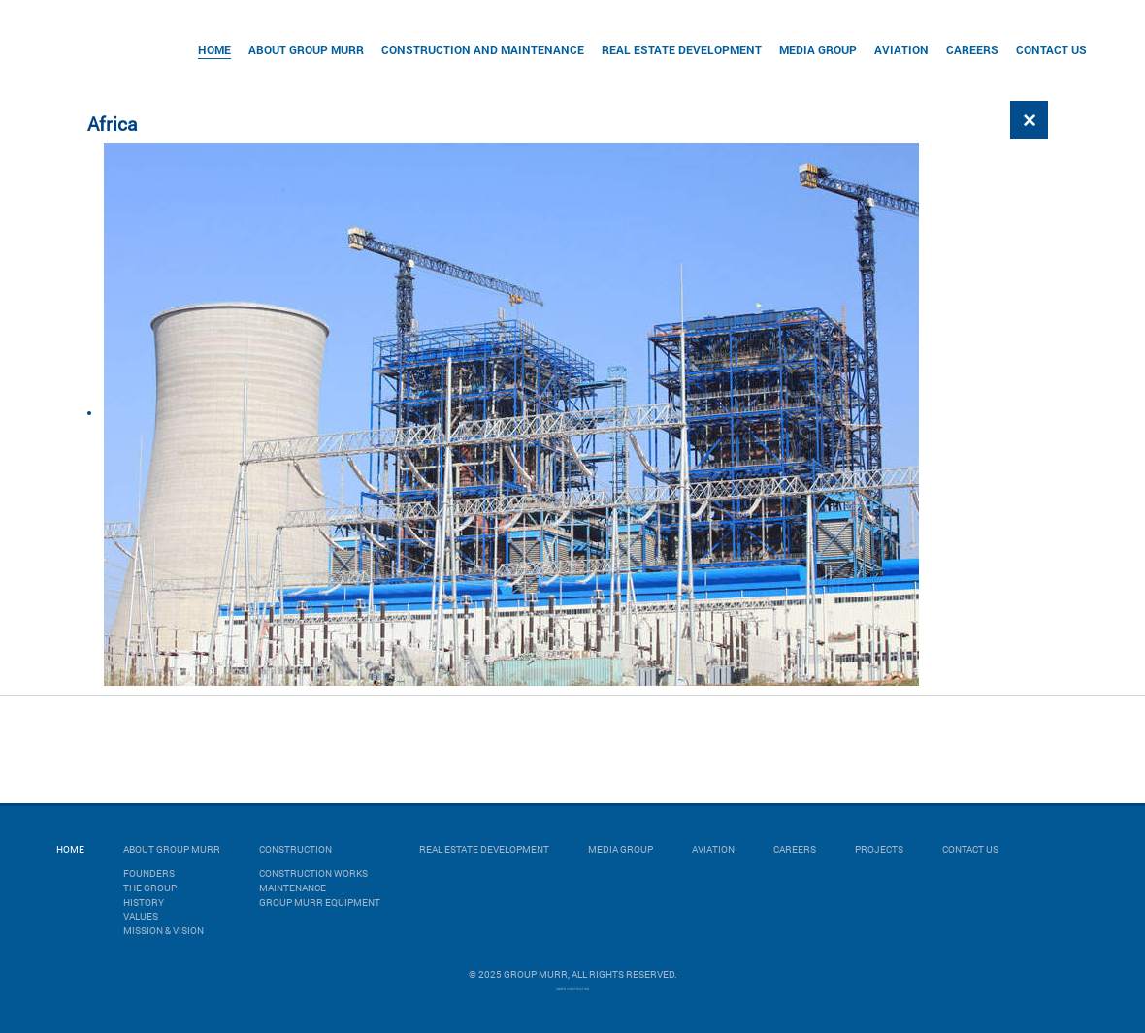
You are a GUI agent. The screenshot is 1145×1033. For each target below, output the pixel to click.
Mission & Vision (163, 930)
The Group (150, 888)
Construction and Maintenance (482, 49)
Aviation (901, 49)
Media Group (818, 49)
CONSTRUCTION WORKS (313, 873)
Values (140, 916)
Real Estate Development (682, 49)
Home (214, 49)
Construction (295, 849)
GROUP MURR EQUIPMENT (319, 902)
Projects (879, 849)
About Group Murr (306, 49)
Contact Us (1051, 49)
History (143, 902)
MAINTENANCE (292, 888)
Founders (149, 873)
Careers (972, 49)
